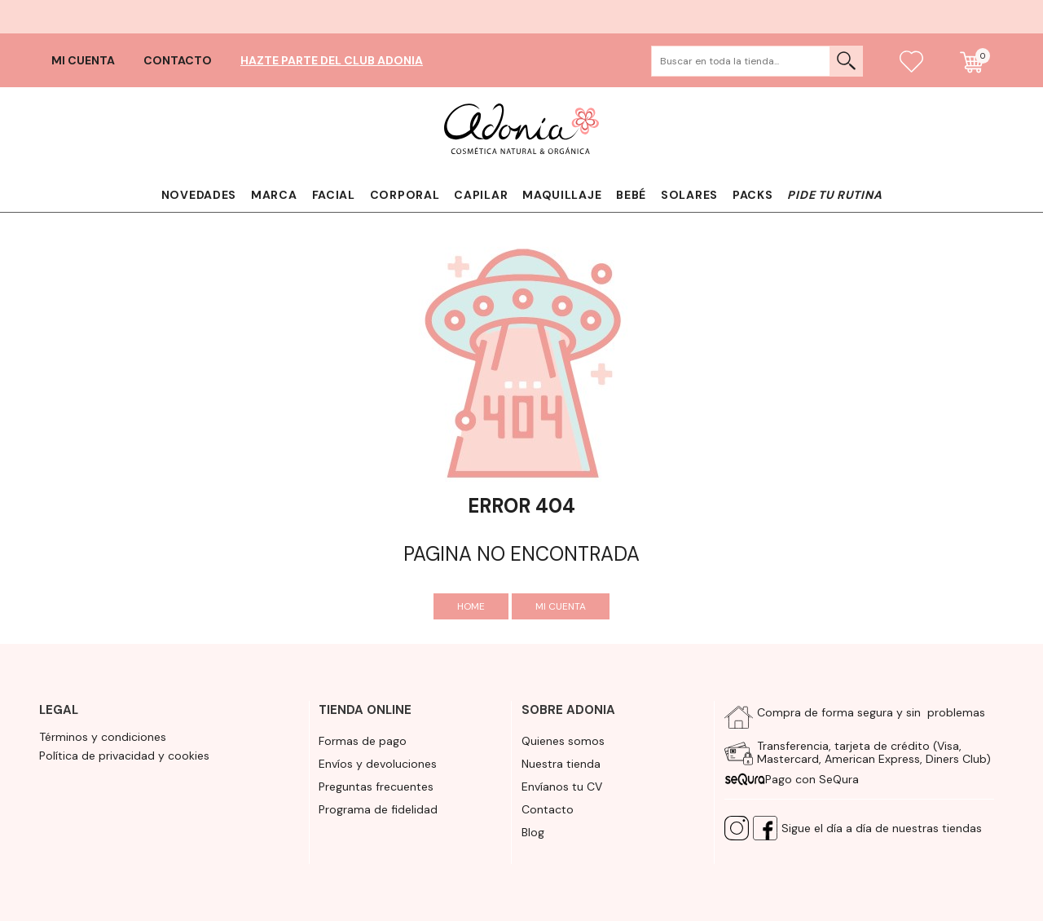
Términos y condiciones (102, 736)
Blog (533, 832)
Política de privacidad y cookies (124, 755)
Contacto (177, 60)
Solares (689, 194)
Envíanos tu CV (562, 786)
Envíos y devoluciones (378, 763)
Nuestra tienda (561, 763)
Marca (274, 194)
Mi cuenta (83, 60)
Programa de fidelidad (378, 809)
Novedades (198, 194)
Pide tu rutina (834, 194)
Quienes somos (563, 741)
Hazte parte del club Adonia (331, 60)
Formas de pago (363, 741)
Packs (753, 194)
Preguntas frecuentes (376, 786)
